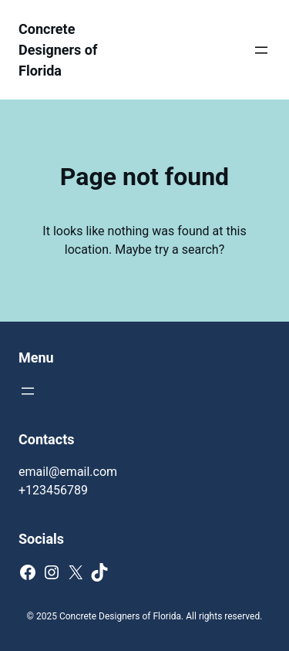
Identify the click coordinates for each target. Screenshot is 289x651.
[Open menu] (261, 50)
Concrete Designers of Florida (57, 50)
